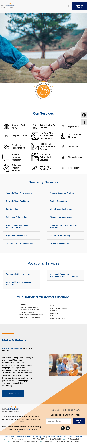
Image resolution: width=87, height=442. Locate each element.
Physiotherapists (8, 361)
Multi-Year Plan (10, 435)
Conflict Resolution (58, 201)
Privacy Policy (40, 435)
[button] (69, 6)
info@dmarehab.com (22, 430)
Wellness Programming (60, 235)
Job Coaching (12, 209)
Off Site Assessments (59, 243)
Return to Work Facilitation (17, 201)
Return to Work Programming (18, 193)
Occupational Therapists (12, 359)
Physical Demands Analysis (61, 193)
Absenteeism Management (61, 217)
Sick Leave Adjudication (16, 217)
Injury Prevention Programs (61, 209)
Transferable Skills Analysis (17, 273)
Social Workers (20, 364)
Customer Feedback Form (25, 435)
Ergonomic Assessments (16, 235)
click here (27, 428)
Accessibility (78, 435)
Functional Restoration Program (19, 243)
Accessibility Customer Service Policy (59, 435)
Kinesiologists (7, 364)
